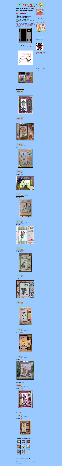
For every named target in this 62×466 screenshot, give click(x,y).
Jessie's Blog (26, 195)
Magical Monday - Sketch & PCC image (23, 15)
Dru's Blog (25, 145)
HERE (27, 67)
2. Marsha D (23, 444)
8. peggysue (23, 454)
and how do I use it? (39, 19)
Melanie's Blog (26, 249)
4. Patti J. (18, 449)
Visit (39, 39)
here (19, 47)
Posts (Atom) (22, 463)
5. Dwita (23, 449)
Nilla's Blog (25, 276)
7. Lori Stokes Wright (19, 454)
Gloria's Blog (26, 172)
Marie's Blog (25, 222)
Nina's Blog (25, 416)
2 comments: (26, 458)
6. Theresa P (28, 449)
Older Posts (33, 461)
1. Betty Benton (18, 444)
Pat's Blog (25, 303)
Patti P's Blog (26, 357)
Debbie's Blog (26, 386)
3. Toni (28, 444)
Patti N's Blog (26, 330)
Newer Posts (18, 461)
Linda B (28, 17)
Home (25, 461)
